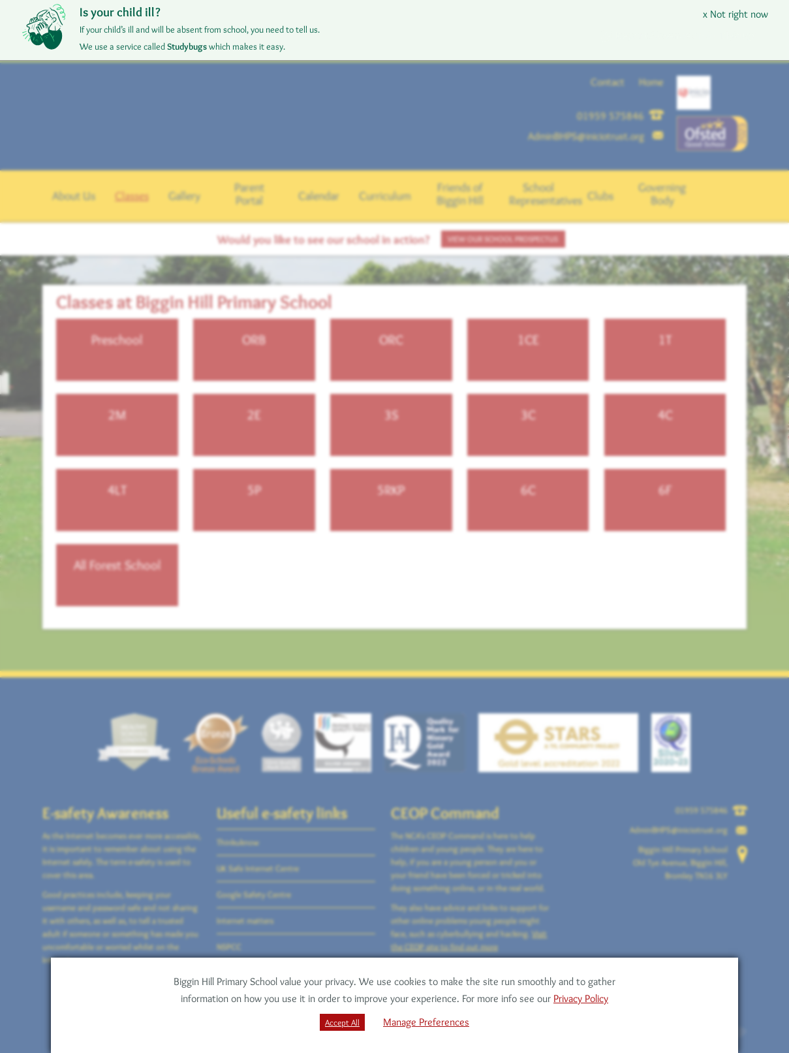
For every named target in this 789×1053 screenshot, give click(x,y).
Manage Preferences (426, 1022)
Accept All (342, 1022)
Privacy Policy (580, 998)
